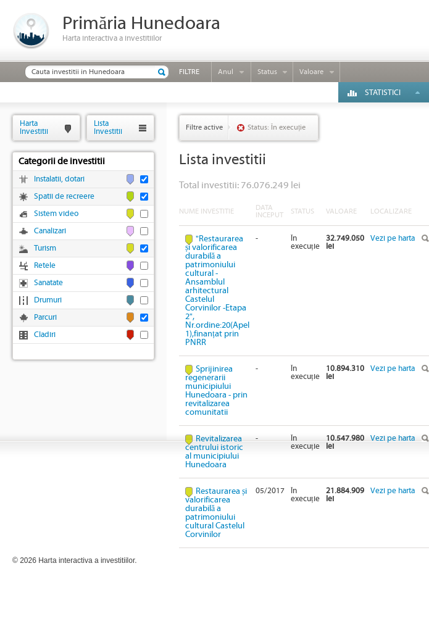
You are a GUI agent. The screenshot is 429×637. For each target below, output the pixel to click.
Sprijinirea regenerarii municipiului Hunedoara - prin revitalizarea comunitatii (216, 391)
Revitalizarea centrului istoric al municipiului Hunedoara (214, 452)
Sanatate (48, 283)
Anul (225, 72)
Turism (45, 248)
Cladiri (45, 334)
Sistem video (56, 214)
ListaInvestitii (108, 127)
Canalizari (50, 231)
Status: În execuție (277, 127)
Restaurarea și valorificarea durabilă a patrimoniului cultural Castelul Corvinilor (216, 513)
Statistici (383, 93)
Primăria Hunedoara (141, 24)
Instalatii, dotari (59, 179)
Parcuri (45, 317)
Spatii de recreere (64, 196)
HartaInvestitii (34, 127)
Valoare (311, 72)
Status (267, 72)
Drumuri (48, 300)
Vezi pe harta (392, 239)
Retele (45, 265)
